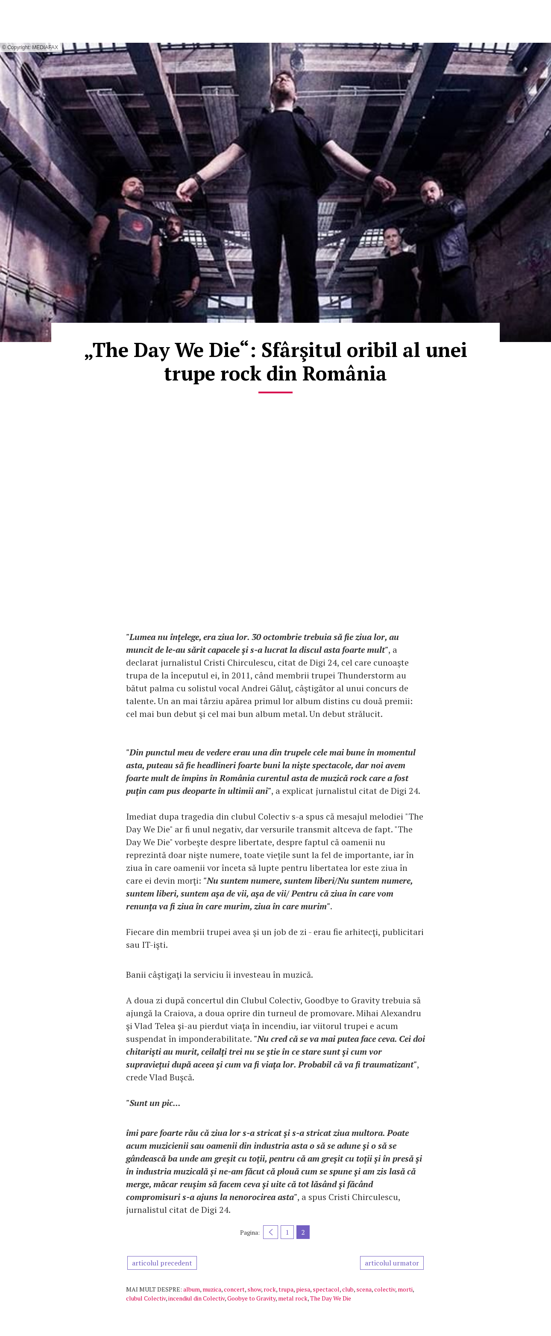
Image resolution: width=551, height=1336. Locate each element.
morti (405, 1289)
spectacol (326, 1289)
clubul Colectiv (146, 1298)
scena (364, 1289)
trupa (285, 1289)
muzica (211, 1289)
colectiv (384, 1289)
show (254, 1289)
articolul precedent (162, 1263)
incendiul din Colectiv (196, 1298)
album (191, 1289)
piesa (303, 1289)
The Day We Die (330, 1298)
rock (270, 1289)
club (348, 1289)
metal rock (293, 1298)
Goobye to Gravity (251, 1298)
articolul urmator (392, 1263)
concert (234, 1289)
